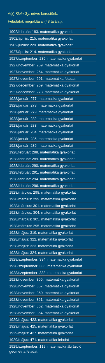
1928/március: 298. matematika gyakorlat (42, 192)
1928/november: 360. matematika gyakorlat (44, 293)
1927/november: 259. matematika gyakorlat (44, 65)
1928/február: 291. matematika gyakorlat (41, 172)
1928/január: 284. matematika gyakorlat (41, 132)
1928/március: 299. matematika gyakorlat (42, 199)
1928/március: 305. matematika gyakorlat (42, 219)
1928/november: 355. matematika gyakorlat (44, 279)
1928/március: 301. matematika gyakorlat (42, 206)
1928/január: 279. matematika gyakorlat (41, 112)
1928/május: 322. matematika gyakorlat (41, 239)
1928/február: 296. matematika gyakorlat (41, 186)
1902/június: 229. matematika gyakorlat (41, 45)
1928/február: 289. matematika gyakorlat (41, 159)
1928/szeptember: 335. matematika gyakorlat (45, 266)
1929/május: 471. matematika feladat (39, 340)
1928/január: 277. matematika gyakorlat (41, 99)
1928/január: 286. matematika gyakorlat (41, 145)
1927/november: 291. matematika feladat (42, 78)
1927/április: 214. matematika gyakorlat (41, 52)
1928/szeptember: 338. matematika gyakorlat (45, 273)
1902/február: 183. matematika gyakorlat (41, 32)
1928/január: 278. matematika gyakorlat (41, 105)
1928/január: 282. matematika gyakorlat (41, 119)
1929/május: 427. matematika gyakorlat (41, 333)
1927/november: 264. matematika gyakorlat (44, 72)
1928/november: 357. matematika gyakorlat (44, 286)
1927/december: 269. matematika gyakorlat (44, 85)
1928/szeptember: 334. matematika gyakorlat (45, 259)
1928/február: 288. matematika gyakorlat (41, 152)
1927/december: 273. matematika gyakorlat (44, 92)
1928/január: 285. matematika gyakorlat (41, 139)
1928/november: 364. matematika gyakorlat (44, 313)
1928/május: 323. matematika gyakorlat (41, 246)
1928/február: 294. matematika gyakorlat (41, 179)
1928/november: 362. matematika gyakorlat (44, 306)
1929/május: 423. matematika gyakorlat (41, 320)
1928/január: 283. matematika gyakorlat (41, 125)
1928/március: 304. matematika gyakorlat (42, 212)
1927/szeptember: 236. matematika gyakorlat (45, 58)
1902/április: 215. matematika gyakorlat (41, 38)
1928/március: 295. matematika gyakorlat (42, 226)
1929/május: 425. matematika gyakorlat (41, 326)
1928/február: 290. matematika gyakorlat (41, 166)
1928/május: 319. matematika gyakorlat (41, 232)
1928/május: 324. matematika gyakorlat (41, 253)
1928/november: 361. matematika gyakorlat (44, 299)
